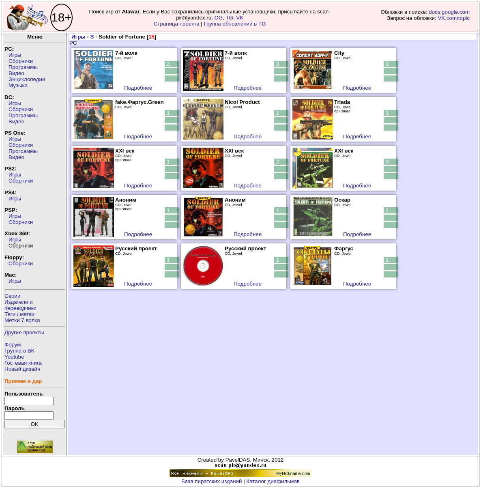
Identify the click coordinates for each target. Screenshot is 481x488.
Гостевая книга (23, 363)
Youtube (14, 357)
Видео (16, 73)
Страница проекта (177, 24)
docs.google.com (449, 12)
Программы (23, 67)
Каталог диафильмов (273, 481)
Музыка (18, 85)
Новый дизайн (22, 369)
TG (229, 18)
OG (218, 18)
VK (239, 18)
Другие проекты (24, 332)
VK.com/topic (454, 18)
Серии (12, 296)
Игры (15, 55)
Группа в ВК (19, 351)
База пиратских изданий (211, 481)
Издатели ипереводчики (20, 305)
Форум (12, 345)
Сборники (21, 61)
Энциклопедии (27, 79)
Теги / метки (19, 314)
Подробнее (138, 88)
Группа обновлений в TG (235, 24)
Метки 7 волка (22, 320)
